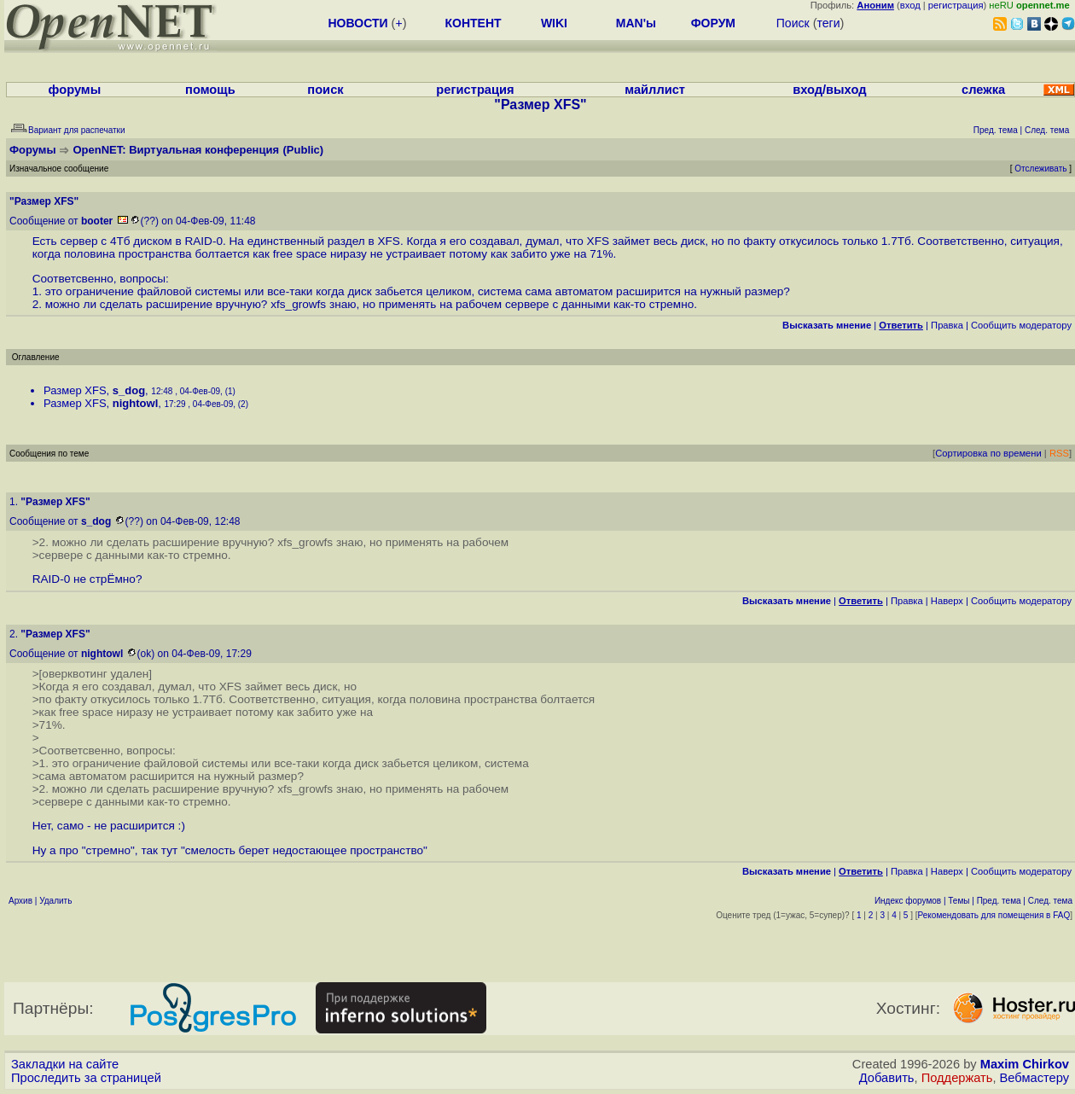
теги (828, 23)
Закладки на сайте (65, 1064)
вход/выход (829, 89)
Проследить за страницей (86, 1078)
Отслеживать (1040, 168)
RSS (1059, 453)
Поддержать (957, 1078)
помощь (210, 89)
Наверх (947, 601)
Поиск (793, 23)
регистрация (956, 5)
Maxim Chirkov (1024, 1064)
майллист (655, 89)
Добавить (887, 1078)
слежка (983, 89)
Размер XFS (75, 390)
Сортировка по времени (988, 453)
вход (910, 5)
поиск (325, 89)
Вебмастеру (1034, 1078)
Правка (947, 325)
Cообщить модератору (1021, 325)
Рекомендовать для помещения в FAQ (994, 915)
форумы (75, 89)
